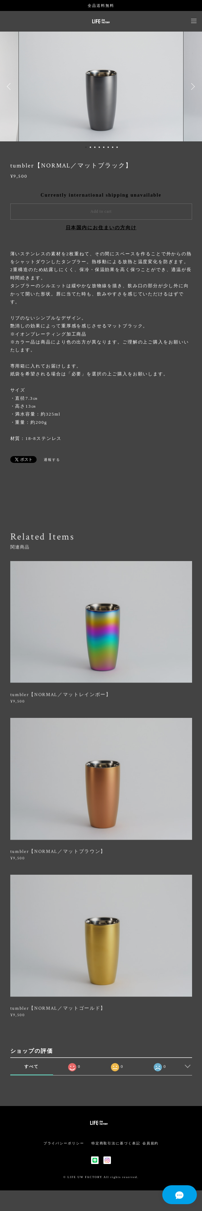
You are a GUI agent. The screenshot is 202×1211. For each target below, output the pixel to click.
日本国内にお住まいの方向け (101, 227)
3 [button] (95, 147)
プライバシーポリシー (63, 1143)
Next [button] (191, 86)
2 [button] (90, 147)
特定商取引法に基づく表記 (115, 1143)
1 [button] (86, 147)
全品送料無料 (101, 5)
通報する (52, 460)
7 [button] (112, 147)
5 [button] (103, 147)
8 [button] (117, 147)
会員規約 (150, 1143)
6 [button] (108, 147)
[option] (101, 86)
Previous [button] (10, 86)
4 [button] (99, 147)
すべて (31, 1066)
